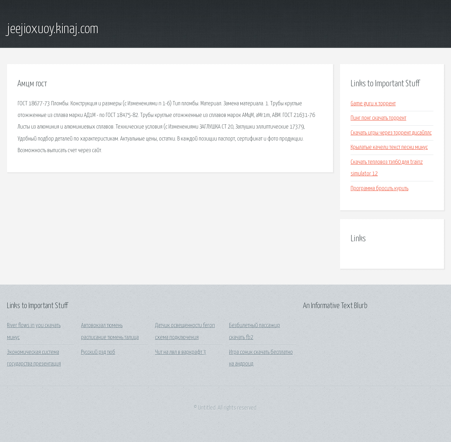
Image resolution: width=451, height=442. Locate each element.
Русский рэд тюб (98, 352)
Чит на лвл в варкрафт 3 (180, 352)
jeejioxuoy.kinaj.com (52, 29)
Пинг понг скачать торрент (378, 118)
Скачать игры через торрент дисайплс (391, 133)
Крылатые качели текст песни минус (389, 147)
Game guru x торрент (373, 104)
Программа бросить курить (379, 189)
